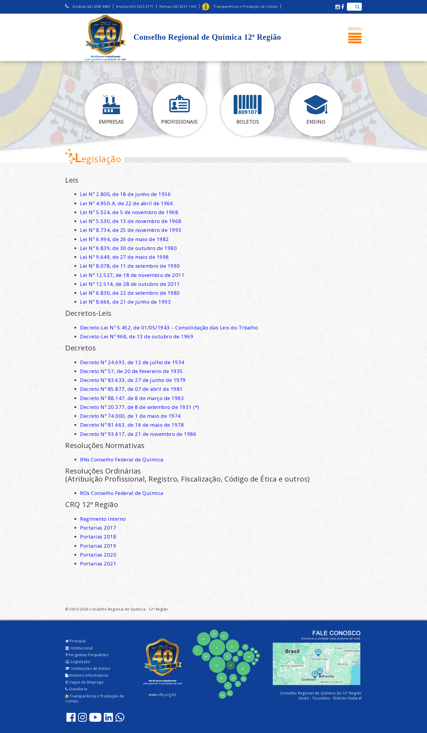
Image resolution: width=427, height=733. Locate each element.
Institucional (79, 648)
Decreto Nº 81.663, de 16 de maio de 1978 (132, 424)
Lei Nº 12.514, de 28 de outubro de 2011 (130, 284)
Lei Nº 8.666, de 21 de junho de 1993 (125, 301)
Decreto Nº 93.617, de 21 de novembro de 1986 (138, 434)
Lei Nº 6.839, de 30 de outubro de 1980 (128, 248)
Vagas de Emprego (84, 682)
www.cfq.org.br (162, 694)
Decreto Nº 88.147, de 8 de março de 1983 (132, 398)
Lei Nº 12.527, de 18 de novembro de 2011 (132, 275)
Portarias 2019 (98, 545)
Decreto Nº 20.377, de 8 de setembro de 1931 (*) (139, 407)
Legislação (77, 661)
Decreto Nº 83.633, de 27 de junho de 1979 (133, 380)
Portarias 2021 (98, 563)
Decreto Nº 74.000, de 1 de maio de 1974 (130, 415)
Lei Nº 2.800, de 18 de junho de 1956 (125, 194)
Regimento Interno (103, 518)
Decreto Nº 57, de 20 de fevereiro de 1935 (131, 371)
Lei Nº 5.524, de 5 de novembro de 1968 (129, 212)
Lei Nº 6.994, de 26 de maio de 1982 (124, 239)
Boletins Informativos (87, 675)
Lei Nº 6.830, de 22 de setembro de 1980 (130, 292)
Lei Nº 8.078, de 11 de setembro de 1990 (130, 265)
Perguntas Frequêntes (86, 654)
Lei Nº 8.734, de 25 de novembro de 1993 (130, 230)
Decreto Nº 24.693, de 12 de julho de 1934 (132, 362)
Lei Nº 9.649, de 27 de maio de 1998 (124, 257)
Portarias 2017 (98, 527)
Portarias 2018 (98, 536)
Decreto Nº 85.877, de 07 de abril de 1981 (131, 388)
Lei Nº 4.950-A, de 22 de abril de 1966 (126, 203)
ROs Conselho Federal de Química (121, 493)
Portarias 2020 (98, 554)
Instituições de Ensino (87, 668)
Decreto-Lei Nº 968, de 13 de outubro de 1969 (136, 336)
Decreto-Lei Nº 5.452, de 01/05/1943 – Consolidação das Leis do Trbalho (169, 327)
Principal (75, 640)
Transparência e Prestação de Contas (94, 699)
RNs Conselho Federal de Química (121, 459)
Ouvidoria (76, 688)
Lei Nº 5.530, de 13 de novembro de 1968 (130, 221)
